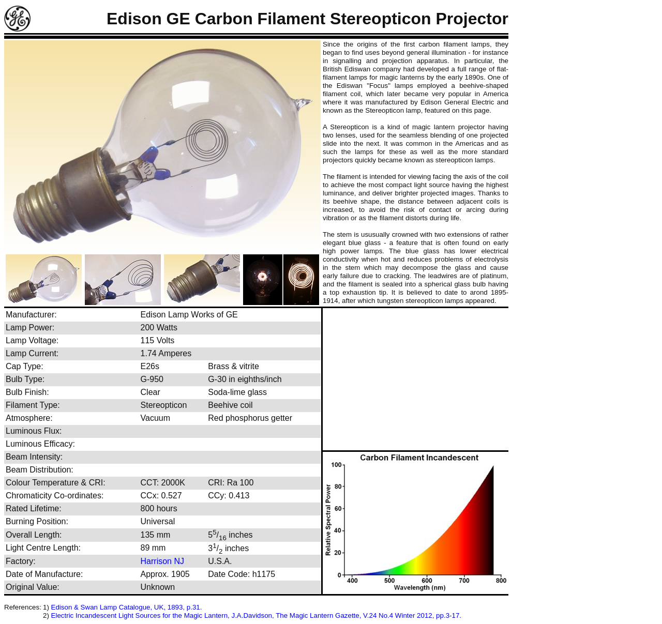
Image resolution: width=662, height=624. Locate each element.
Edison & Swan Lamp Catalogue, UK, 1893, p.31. (126, 607)
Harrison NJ (162, 561)
